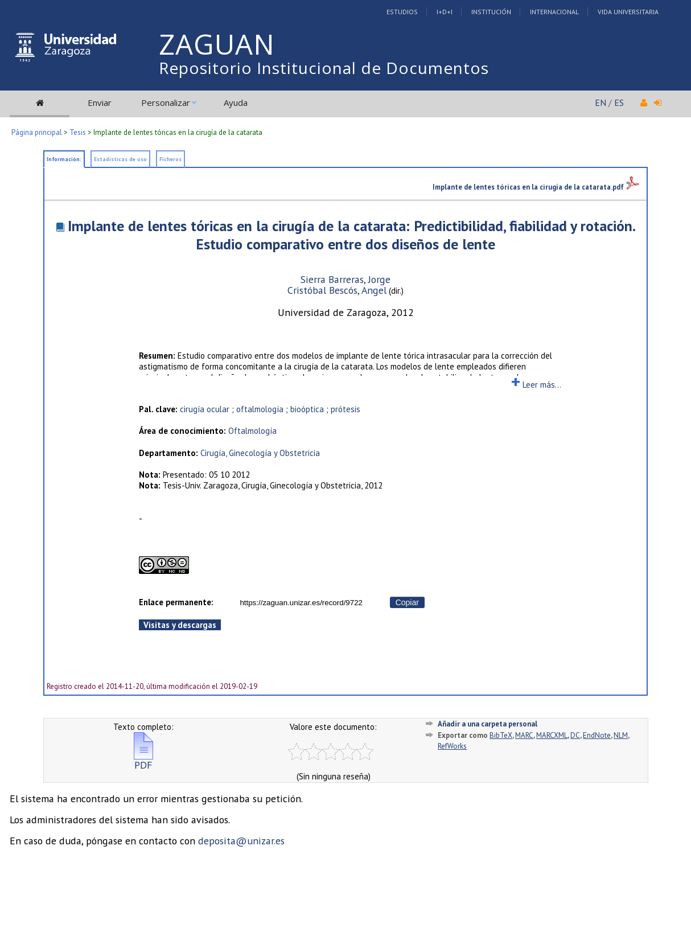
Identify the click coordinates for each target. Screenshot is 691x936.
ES (619, 102)
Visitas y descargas (179, 624)
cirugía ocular (204, 409)
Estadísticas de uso (120, 159)
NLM (621, 735)
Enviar (100, 102)
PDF (143, 760)
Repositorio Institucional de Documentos (324, 68)
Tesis (77, 132)
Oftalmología (252, 430)
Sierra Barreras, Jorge (345, 279)
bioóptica (307, 409)
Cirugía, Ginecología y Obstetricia (260, 453)
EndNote (597, 735)
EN (600, 102)
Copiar (407, 602)
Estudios (402, 11)
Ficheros (170, 159)
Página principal (36, 132)
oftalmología (259, 409)
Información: (64, 159)
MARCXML (551, 735)
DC (575, 735)
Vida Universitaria (628, 11)
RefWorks (452, 746)
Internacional (554, 11)
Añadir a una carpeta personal (487, 724)
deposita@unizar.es (241, 840)
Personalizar (165, 102)
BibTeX (501, 735)
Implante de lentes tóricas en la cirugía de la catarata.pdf (536, 186)
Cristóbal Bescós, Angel (336, 290)
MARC (524, 735)
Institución (491, 11)
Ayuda (236, 102)
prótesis (345, 409)
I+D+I (445, 11)
